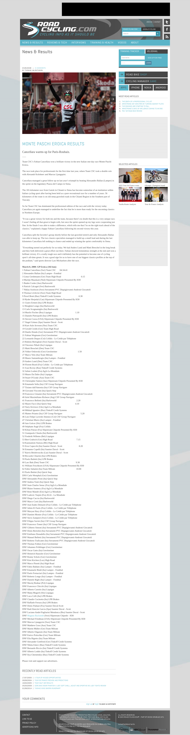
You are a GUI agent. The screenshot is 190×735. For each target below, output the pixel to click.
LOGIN (148, 63)
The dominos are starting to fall (135, 106)
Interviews (78, 42)
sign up (89, 704)
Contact (157, 22)
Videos (122, 42)
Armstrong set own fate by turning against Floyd (143, 104)
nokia (147, 87)
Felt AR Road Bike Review (132, 111)
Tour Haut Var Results (44, 683)
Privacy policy (29, 723)
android (161, 87)
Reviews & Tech (57, 42)
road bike (136, 74)
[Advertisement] (116, 9)
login (97, 704)
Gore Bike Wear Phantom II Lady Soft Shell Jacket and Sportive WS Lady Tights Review (70, 686)
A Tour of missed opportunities (48, 678)
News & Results (32, 42)
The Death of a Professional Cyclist (137, 102)
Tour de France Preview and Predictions (51, 680)
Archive (149, 22)
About (135, 42)
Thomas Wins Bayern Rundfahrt (48, 688)
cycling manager (141, 81)
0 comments (40, 68)
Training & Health (101, 42)
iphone (135, 87)
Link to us (27, 719)
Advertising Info (30, 727)
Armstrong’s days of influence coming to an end (142, 109)
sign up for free (153, 58)
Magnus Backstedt (35, 615)
